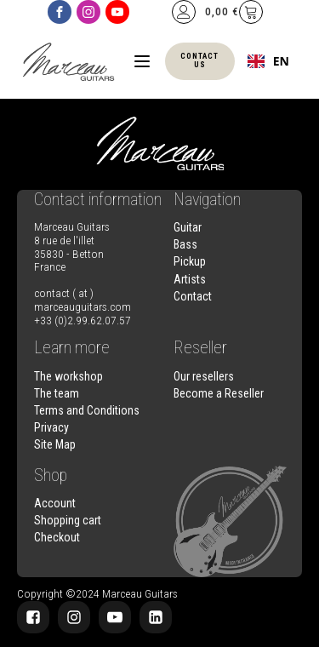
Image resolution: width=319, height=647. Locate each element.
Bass (185, 244)
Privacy (51, 427)
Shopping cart (67, 520)
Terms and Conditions (87, 410)
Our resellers (204, 376)
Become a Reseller (219, 393)
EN (268, 61)
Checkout (57, 537)
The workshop (68, 376)
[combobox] (268, 61)
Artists (190, 279)
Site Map (55, 444)
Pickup (190, 261)
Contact (193, 296)
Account (55, 503)
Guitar (188, 227)
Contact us (199, 60)
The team (56, 393)
